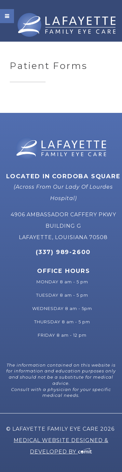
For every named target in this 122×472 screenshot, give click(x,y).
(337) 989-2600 (63, 252)
